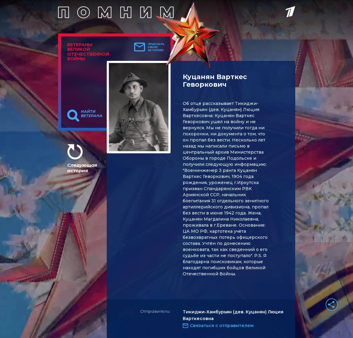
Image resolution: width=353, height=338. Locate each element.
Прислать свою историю (156, 47)
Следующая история (82, 167)
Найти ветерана (91, 114)
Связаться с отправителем (222, 325)
